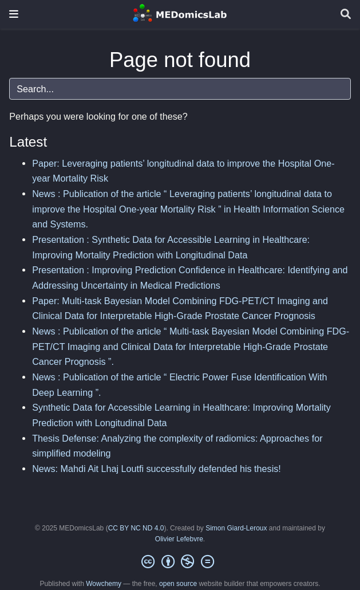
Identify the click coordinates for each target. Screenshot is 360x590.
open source (178, 584)
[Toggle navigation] (13, 14)
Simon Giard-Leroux (236, 528)
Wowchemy (103, 584)
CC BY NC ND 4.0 (136, 528)
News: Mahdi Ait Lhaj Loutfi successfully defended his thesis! (156, 468)
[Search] (346, 14)
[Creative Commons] (179, 561)
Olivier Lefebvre (179, 539)
